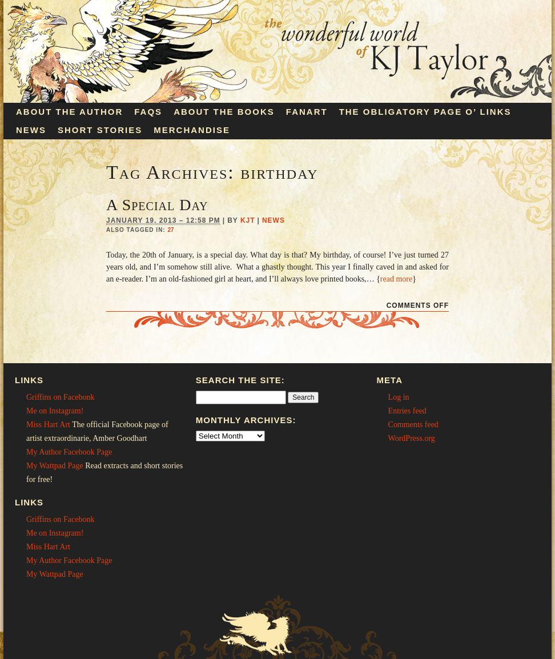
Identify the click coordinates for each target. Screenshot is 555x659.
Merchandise (192, 130)
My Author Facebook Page (69, 452)
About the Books (224, 111)
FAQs (148, 111)
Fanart (307, 111)
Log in (398, 397)
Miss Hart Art (48, 424)
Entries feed (407, 411)
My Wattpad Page (54, 465)
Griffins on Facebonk (60, 397)
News (31, 130)
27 (170, 230)
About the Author (69, 111)
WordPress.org (411, 438)
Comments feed (413, 424)
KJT (247, 220)
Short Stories (100, 130)
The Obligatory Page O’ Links (425, 111)
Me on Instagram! (54, 411)
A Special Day (157, 205)
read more (396, 279)
